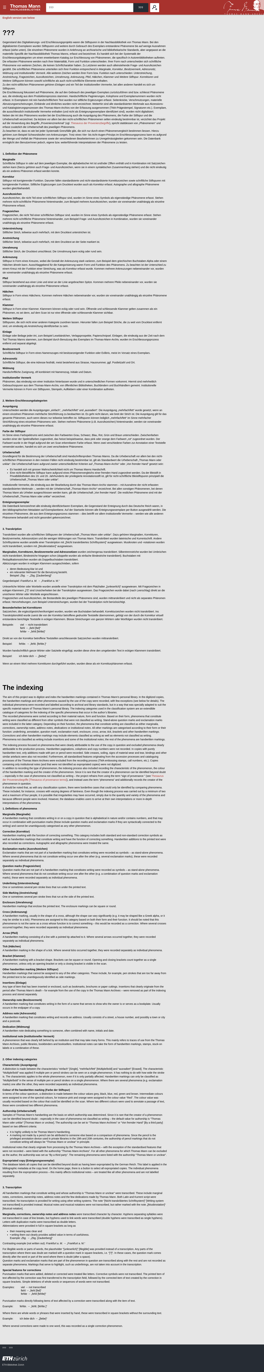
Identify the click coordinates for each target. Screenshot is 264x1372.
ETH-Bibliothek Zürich (13, 1365)
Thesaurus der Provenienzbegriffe (90, 123)
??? (25, 7)
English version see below (19, 17)
